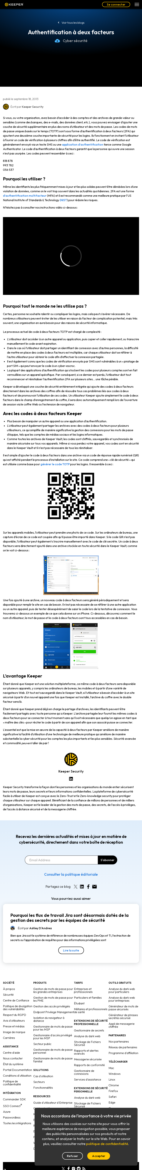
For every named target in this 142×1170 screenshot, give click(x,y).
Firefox (113, 1082)
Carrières (9, 1029)
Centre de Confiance (16, 991)
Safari (112, 1088)
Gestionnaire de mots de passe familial (53, 1051)
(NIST (63, 200)
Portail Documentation (17, 1061)
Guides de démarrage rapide (51, 1099)
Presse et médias (14, 1017)
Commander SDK (14, 1090)
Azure (7, 1103)
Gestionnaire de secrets (89, 1021)
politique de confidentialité (107, 1144)
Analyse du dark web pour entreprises (122, 990)
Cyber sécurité (71, 40)
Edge (112, 1093)
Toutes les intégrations (17, 1114)
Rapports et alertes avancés (86, 1043)
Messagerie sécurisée (88, 1050)
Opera (113, 1099)
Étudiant (79, 994)
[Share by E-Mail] (94, 878)
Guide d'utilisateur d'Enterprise (52, 1094)
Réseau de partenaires (123, 1038)
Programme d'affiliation (123, 1044)
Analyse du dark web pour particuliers (122, 981)
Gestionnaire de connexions (84, 1063)
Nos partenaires (119, 1032)
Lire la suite (71, 941)
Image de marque (14, 1023)
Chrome (114, 1076)
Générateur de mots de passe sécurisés (123, 999)
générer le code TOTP (55, 464)
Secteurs (39, 1073)
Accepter (98, 1156)
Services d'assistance (87, 1070)
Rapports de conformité (89, 1056)
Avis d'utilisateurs (14, 1011)
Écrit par (35, 919)
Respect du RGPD (14, 1006)
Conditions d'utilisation (17, 1067)
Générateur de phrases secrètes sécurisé (123, 1007)
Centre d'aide (11, 1044)
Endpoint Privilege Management (53, 1003)
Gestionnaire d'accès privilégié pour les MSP (52, 1027)
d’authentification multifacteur (24, 195)
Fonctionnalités (43, 1079)
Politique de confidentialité (12, 1074)
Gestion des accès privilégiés (51, 997)
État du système (13, 1055)
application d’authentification (82, 144)
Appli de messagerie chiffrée (122, 1016)
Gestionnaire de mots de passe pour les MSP (53, 1019)
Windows (115, 1065)
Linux (112, 1070)
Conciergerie (82, 1103)
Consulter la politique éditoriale (71, 865)
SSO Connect (12, 1097)
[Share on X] (75, 878)
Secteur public (42, 1035)
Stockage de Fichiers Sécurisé (87, 1034)
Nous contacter (13, 1049)
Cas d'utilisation (43, 1067)
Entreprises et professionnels (83, 981)
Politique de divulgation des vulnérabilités (17, 998)
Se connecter (116, 4)
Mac (111, 1059)
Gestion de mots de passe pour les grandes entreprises (53, 981)
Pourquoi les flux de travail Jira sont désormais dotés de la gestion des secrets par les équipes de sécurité (69, 908)
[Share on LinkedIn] (82, 878)
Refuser (72, 1156)
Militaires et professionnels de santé (90, 1001)
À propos (9, 980)
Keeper (14, 4)
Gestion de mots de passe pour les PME (53, 990)
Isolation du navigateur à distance (48, 1010)
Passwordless (12, 1108)
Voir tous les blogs (73, 22)
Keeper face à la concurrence (52, 1105)
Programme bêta (119, 1105)
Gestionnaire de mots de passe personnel (53, 1042)
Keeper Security (71, 771)
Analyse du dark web (87, 1027)
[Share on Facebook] (88, 878)
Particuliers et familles (88, 989)
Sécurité (8, 986)
